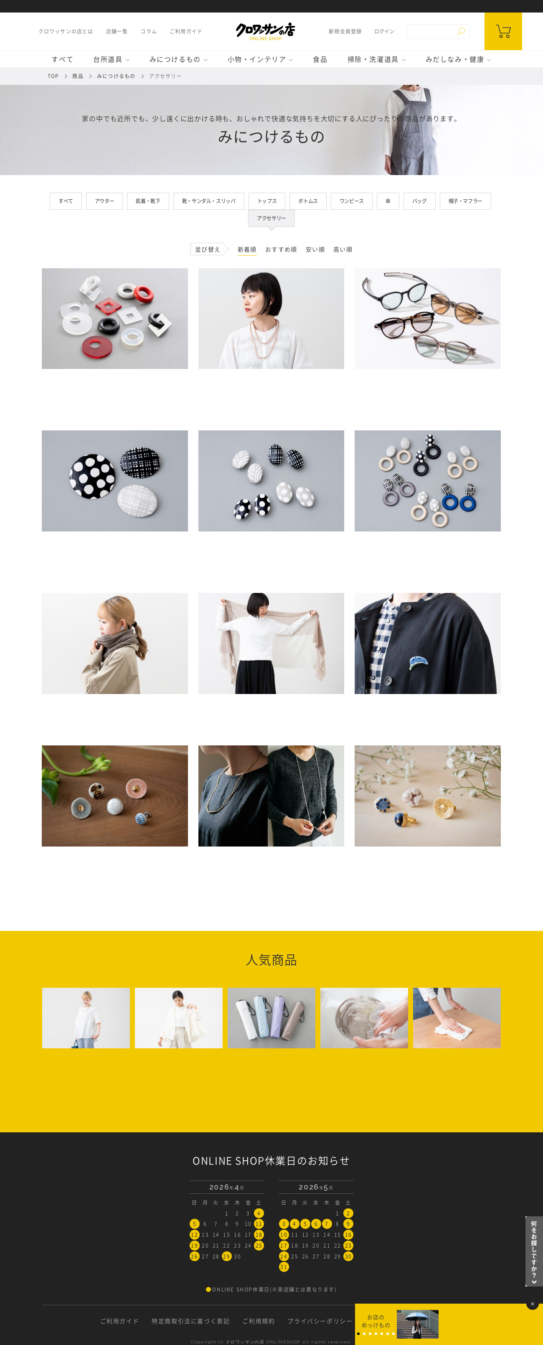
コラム (148, 31)
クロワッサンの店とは (66, 31)
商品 (77, 76)
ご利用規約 (258, 1321)
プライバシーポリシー (320, 1321)
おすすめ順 (281, 249)
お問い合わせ (384, 1321)
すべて (62, 59)
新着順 (247, 249)
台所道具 (107, 59)
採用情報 (430, 1321)
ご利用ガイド (186, 31)
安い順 (315, 249)
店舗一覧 (117, 31)
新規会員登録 (345, 31)
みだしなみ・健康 (455, 59)
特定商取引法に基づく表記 (191, 1321)
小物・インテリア (257, 59)
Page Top (534, 1336)
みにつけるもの (175, 59)
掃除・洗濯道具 (373, 59)
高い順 (343, 249)
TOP (53, 76)
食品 (320, 59)
